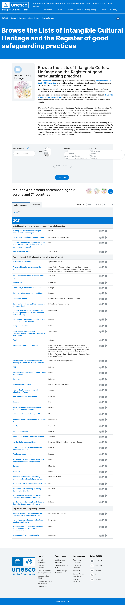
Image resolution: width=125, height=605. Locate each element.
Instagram (96, 565)
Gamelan (16, 379)
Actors (103, 10)
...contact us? (42, 587)
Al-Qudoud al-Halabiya (22, 262)
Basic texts (77, 571)
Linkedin (95, 579)
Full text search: (21, 148)
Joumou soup (18, 402)
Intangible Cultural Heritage (15, 10)
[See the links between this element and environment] (96, 191)
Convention (47, 10)
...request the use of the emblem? (45, 582)
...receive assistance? (42, 561)
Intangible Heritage (26, 18)
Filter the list (62, 177)
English (109, 3)
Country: (93, 148)
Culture (13, 18)
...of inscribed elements (60, 561)
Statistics (36, 205)
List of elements (20, 205)
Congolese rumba (20, 298)
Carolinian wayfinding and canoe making (28, 237)
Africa (78, 151)
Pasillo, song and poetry (22, 454)
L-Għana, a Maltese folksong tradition (27, 414)
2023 (46, 151)
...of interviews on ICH (61, 566)
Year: (41, 152)
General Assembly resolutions (79, 575)
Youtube (95, 570)
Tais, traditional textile (21, 251)
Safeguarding (90, 10)
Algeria (106, 156)
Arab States (78, 154)
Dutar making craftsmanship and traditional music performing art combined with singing (29, 333)
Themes (69, 10)
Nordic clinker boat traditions (24, 442)
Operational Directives (77, 566)
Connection (36, 6)
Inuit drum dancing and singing (25, 396)
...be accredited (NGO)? (43, 577)
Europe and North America (78, 158)
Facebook (96, 561)
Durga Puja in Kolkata (21, 326)
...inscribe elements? (41, 566)
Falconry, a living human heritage (25, 345)
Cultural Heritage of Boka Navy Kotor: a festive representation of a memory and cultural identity (28, 313)
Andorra (106, 158)
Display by (81, 204)
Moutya (16, 426)
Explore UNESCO (98, 3)
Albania (106, 154)
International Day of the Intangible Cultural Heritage (49, 3)
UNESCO (5, 18)
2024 (46, 148)
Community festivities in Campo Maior (28, 293)
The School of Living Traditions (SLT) (27, 535)
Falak (15, 340)
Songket (16, 466)
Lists (79, 10)
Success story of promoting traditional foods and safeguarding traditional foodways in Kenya (28, 529)
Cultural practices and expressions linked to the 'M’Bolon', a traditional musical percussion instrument (29, 245)
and (99, 204)
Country (113, 10)
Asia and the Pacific (78, 156)
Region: (67, 148)
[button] (118, 20)
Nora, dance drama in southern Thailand (28, 437)
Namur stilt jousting (20, 431)
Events (59, 10)
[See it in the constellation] (89, 191)
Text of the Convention (77, 561)
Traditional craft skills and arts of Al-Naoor (29, 483)
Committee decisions (76, 580)
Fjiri (14, 367)
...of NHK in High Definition (61, 572)
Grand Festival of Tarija (22, 384)
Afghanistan (106, 151)
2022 (46, 153)
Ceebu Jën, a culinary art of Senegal (27, 288)
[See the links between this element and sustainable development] (104, 191)
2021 (46, 155)
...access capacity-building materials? (44, 572)
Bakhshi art (17, 282)
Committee (46, 81)
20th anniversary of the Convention (78, 3)
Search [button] (122, 10)
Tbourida (16, 471)
